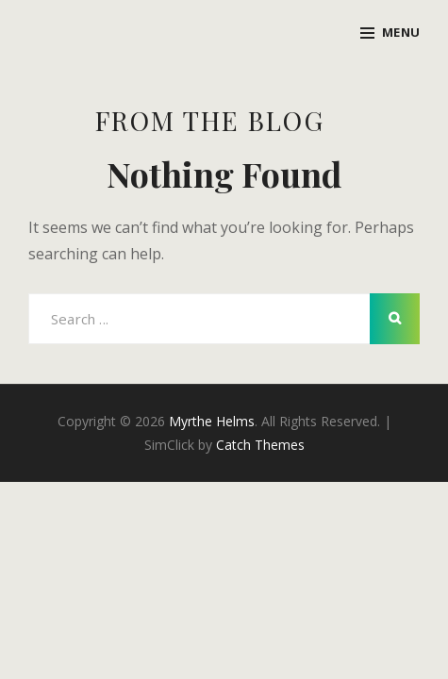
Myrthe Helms (212, 421)
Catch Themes (260, 445)
